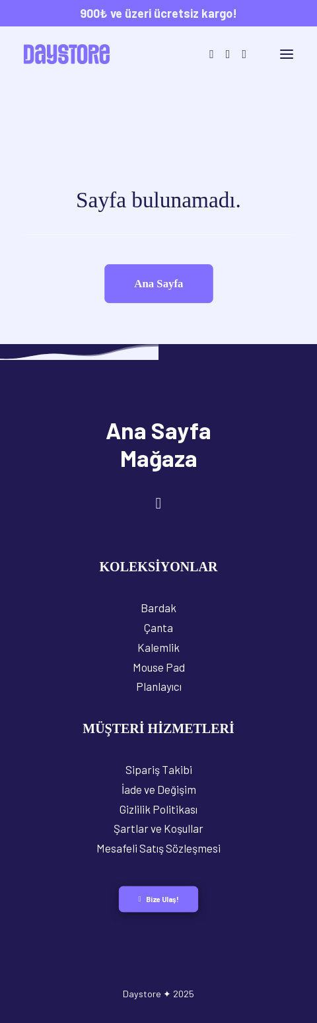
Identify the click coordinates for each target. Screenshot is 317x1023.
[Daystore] (67, 54)
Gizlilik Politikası (158, 809)
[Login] (222, 54)
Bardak (158, 607)
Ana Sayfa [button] (158, 283)
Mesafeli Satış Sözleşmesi (158, 848)
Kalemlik (158, 647)
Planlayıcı (159, 686)
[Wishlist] (238, 54)
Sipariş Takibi (158, 769)
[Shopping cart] (252, 54)
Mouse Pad (159, 667)
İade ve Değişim (159, 789)
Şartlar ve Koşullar (158, 828)
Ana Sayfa (158, 430)
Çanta (158, 627)
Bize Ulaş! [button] (159, 899)
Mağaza (158, 458)
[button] (286, 54)
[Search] (205, 54)
